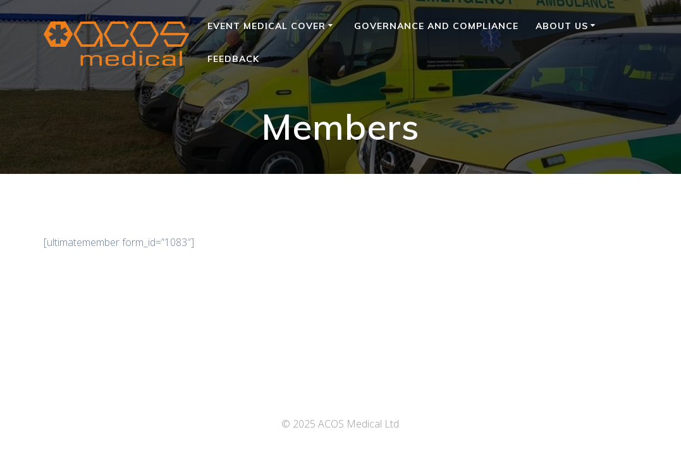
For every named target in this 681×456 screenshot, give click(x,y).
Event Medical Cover (266, 26)
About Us (562, 26)
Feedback (233, 59)
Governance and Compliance (436, 26)
